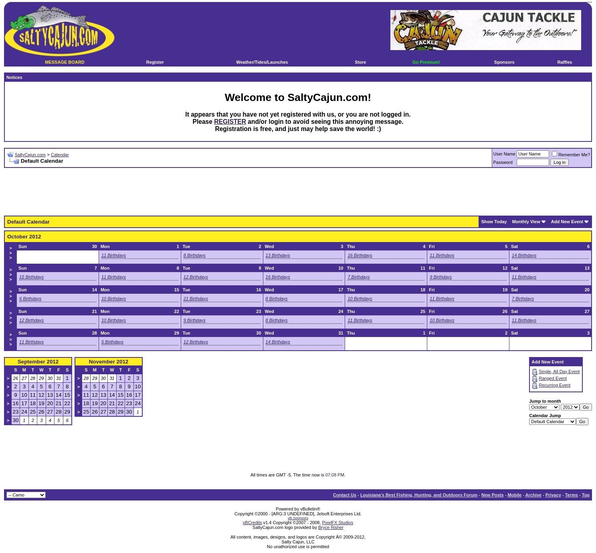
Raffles (565, 62)
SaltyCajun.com (30, 154)
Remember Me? (571, 154)
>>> (10, 253)
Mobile (514, 494)
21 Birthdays (196, 298)
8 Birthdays (195, 255)
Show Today (494, 221)
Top (586, 494)
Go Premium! (426, 62)
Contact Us (344, 494)
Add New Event (567, 221)
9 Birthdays (441, 276)
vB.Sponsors (298, 518)
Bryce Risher (330, 527)
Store (360, 62)
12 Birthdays (196, 276)
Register (155, 62)
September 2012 (38, 362)
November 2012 (109, 362)
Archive (533, 494)
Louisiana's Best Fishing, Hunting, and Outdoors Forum (418, 494)
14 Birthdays (524, 255)
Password (503, 162)
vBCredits (252, 522)
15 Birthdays (31, 276)
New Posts (492, 494)
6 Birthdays (30, 298)
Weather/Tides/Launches (262, 62)
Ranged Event (553, 378)
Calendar (60, 154)
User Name (504, 153)
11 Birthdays (113, 255)
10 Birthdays (113, 298)
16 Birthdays (359, 255)
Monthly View (526, 221)
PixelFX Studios (338, 522)
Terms (571, 494)
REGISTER (230, 121)
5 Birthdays (112, 341)
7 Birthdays (358, 276)
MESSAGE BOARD (64, 62)
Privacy (553, 494)
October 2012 (24, 237)
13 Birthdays (278, 255)
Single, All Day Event (559, 371)
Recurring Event (554, 385)
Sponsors (504, 62)
